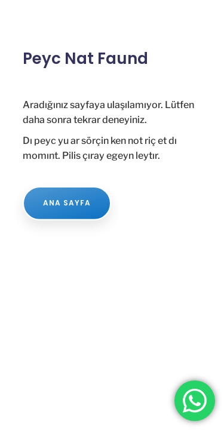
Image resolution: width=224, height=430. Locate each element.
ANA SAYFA (67, 203)
